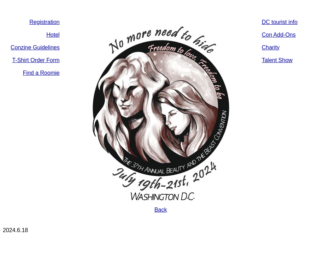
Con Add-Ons (279, 35)
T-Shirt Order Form (35, 60)
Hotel (52, 35)
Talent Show (277, 60)
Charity (271, 47)
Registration (44, 22)
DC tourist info (280, 22)
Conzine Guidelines (35, 47)
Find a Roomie (41, 73)
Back (160, 210)
